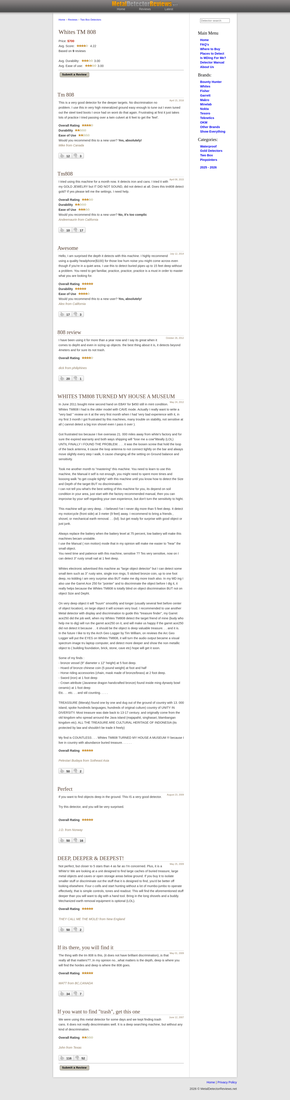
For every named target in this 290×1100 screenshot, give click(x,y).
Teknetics (207, 118)
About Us (207, 67)
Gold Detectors (211, 150)
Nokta (204, 109)
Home (121, 9)
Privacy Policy (227, 1082)
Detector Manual (212, 62)
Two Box (206, 155)
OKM (203, 122)
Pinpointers (208, 160)
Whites (205, 86)
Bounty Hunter (211, 82)
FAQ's (204, 44)
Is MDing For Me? (213, 58)
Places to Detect (212, 53)
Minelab (206, 104)
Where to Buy (210, 49)
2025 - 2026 (208, 167)
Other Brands (210, 127)
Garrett (205, 95)
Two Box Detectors (90, 19)
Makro (204, 100)
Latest (169, 9)
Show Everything (212, 131)
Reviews (145, 9)
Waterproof (208, 146)
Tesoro (205, 113)
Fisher (204, 91)
